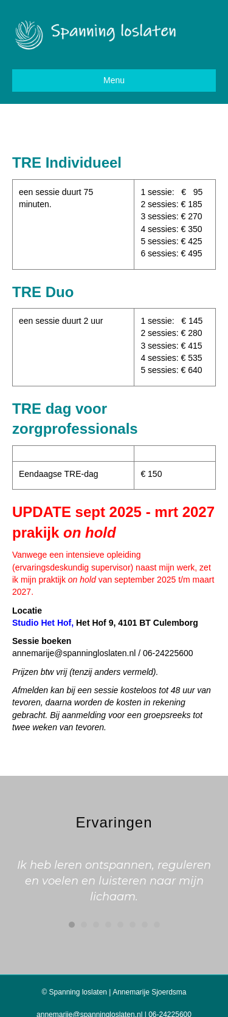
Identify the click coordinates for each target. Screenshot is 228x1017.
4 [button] (108, 925)
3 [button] (96, 925)
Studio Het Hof (41, 623)
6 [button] (133, 925)
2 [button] (84, 925)
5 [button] (120, 925)
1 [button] (72, 925)
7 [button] (145, 925)
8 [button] (157, 925)
